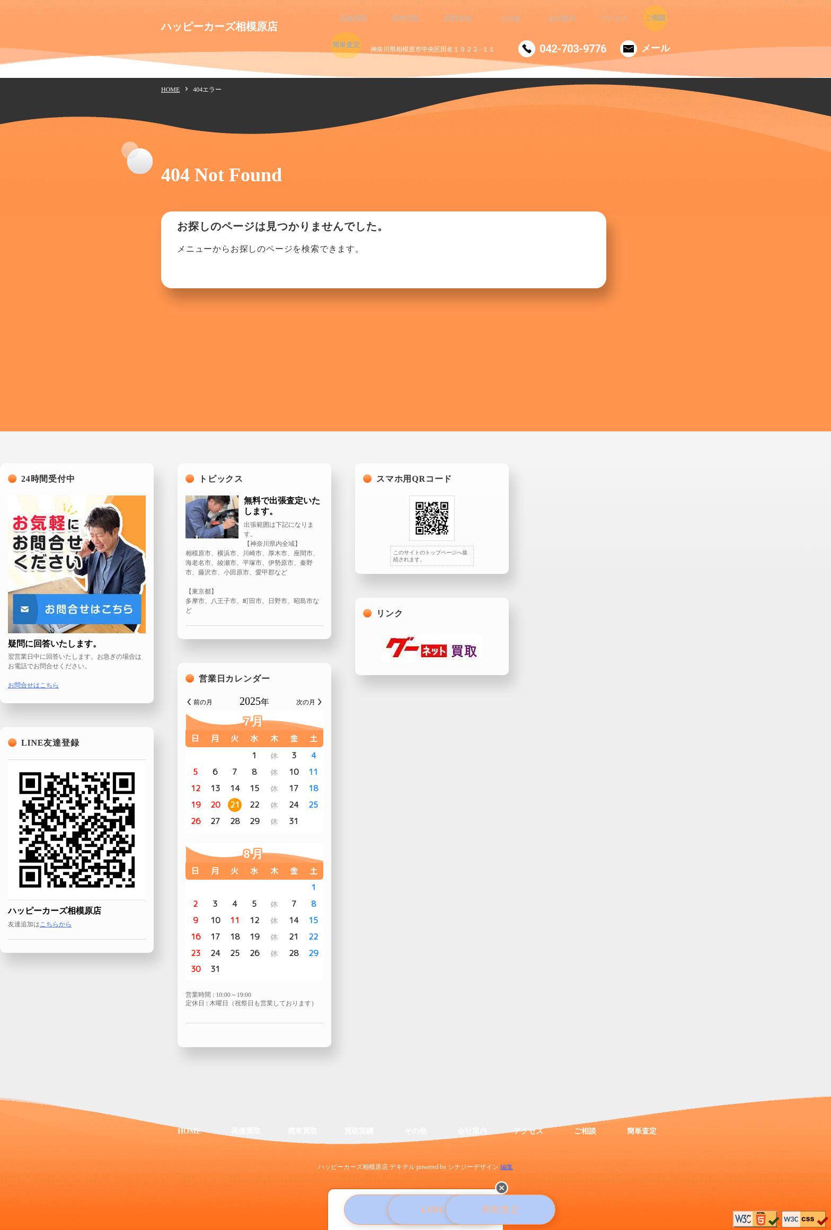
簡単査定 (648, 18)
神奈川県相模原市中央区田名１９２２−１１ (432, 49)
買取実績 (436, 18)
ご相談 (606, 18)
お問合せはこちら (194, 685)
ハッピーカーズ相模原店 (219, 26)
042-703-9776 (573, 48)
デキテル (402, 1167)
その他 (479, 18)
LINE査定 (417, 1211)
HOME (170, 89)
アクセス (564, 18)
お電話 (300, 1211)
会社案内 (521, 18)
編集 (506, 1167)
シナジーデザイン (473, 1167)
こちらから (217, 924)
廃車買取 (394, 18)
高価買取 (352, 18)
